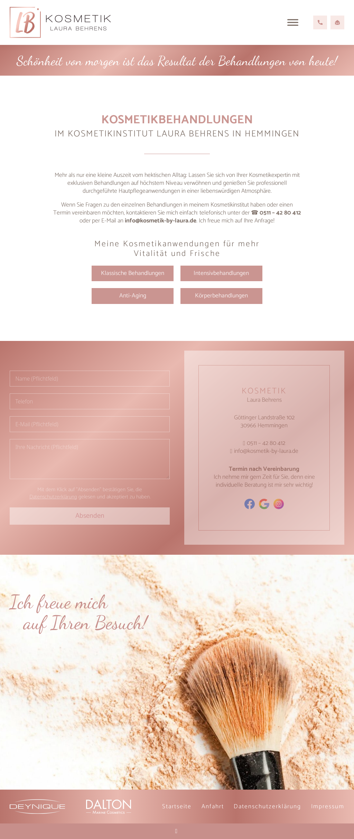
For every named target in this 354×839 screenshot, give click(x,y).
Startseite (177, 806)
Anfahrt (213, 806)
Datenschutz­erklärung (267, 806)
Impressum (327, 806)
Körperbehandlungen (221, 296)
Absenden (89, 516)
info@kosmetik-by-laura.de (160, 221)
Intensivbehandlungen (221, 273)
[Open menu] (292, 22)
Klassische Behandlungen (132, 273)
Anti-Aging (132, 296)
